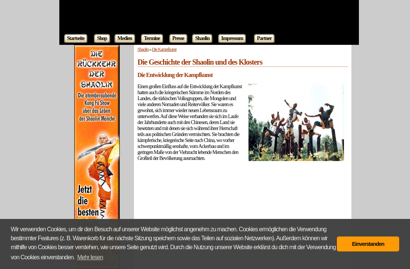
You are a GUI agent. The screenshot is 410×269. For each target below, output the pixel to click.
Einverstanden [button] (368, 244)
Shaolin (143, 49)
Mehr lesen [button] (90, 257)
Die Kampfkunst (164, 49)
